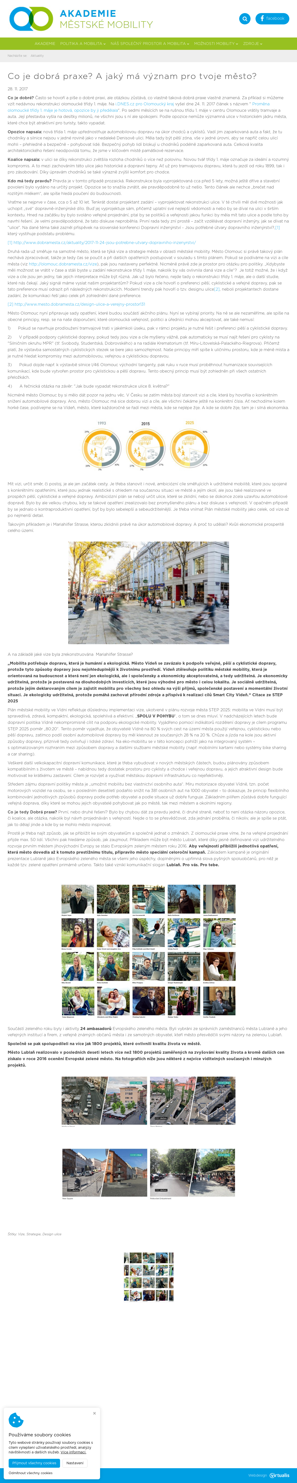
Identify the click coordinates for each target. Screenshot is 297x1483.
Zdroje (252, 44)
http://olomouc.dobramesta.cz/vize (63, 264)
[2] (217, 289)
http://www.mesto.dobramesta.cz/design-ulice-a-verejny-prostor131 (80, 304)
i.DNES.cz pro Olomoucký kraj (144, 104)
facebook (272, 19)
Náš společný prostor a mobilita (150, 44)
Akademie (45, 44)
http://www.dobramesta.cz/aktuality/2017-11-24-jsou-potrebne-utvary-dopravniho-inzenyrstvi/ (105, 243)
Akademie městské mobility (63, 1475)
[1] (277, 228)
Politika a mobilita (83, 44)
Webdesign (268, 1475)
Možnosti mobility (216, 44)
